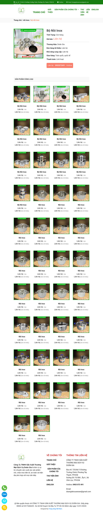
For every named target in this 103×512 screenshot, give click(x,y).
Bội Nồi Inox (41, 106)
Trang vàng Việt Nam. (55, 509)
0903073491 (60, 65)
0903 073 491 (78, 485)
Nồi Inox (41, 205)
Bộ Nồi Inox (21, 106)
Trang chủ (17, 20)
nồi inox (26, 20)
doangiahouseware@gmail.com (78, 492)
